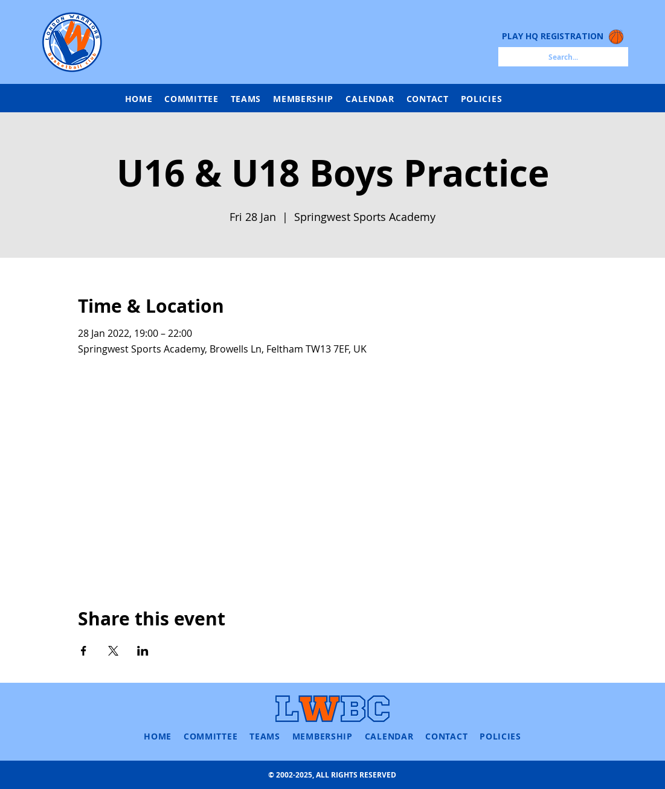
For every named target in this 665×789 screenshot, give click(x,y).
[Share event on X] (113, 651)
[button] (246, 99)
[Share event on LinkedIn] (143, 651)
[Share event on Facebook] (83, 651)
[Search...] (563, 56)
